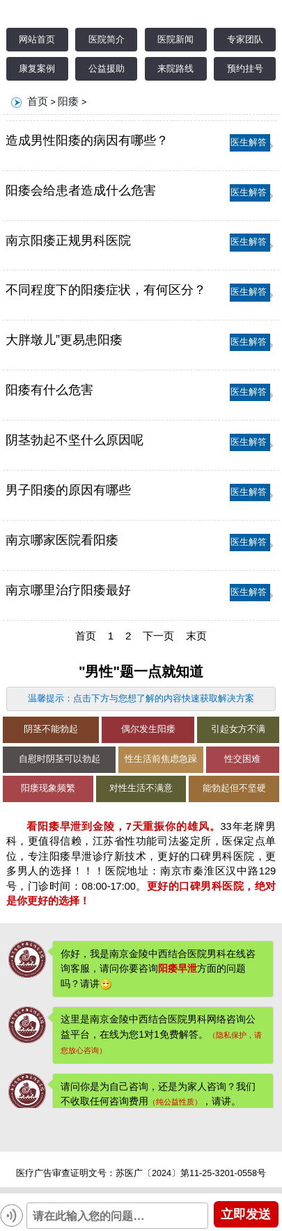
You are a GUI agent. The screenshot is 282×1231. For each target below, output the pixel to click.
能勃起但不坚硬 (234, 788)
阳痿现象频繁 (48, 788)
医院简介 (106, 39)
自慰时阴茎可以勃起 (59, 759)
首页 (37, 101)
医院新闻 (175, 39)
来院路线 (175, 69)
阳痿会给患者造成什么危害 (81, 190)
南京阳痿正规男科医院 (68, 240)
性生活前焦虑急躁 (161, 759)
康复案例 (37, 69)
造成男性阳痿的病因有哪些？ (87, 140)
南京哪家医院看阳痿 (62, 540)
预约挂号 (245, 69)
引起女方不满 (238, 729)
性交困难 (242, 759)
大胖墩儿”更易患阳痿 (64, 340)
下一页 (158, 636)
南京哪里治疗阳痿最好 (68, 590)
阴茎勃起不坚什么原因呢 (74, 440)
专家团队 (245, 39)
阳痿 (68, 101)
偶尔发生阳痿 (148, 729)
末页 (196, 636)
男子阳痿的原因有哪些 (68, 490)
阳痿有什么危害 (49, 390)
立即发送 (246, 1214)
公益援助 (106, 69)
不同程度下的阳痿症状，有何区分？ (106, 290)
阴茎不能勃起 (51, 729)
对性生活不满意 (141, 788)
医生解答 (248, 142)
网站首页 (37, 39)
